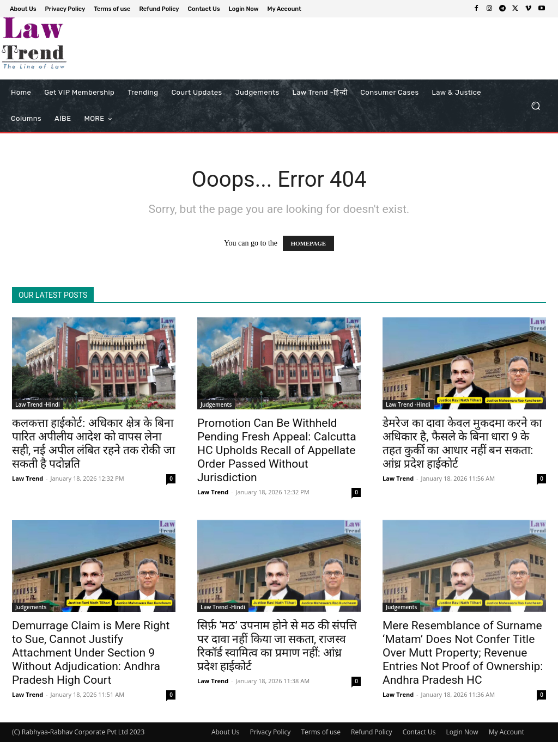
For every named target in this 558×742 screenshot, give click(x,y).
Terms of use (320, 732)
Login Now (462, 732)
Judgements (216, 404)
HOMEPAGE (308, 243)
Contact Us (419, 732)
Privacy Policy (270, 732)
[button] (535, 106)
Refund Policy (371, 732)
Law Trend (27, 478)
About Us (225, 732)
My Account (506, 732)
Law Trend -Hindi (37, 404)
